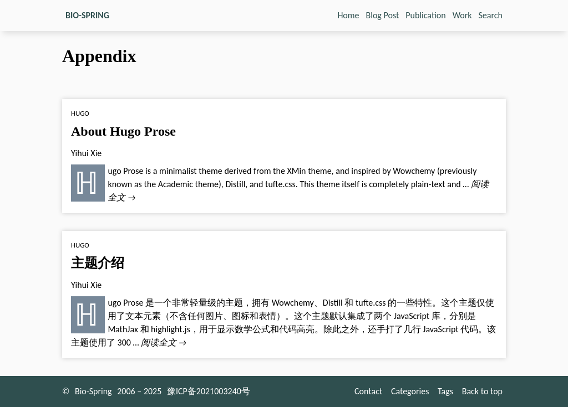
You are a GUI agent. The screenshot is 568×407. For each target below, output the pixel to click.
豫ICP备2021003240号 (208, 391)
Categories (410, 391)
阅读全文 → (163, 342)
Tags (445, 391)
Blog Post (382, 15)
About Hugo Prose (123, 131)
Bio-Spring (93, 391)
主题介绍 (97, 263)
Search (491, 15)
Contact (368, 391)
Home (348, 15)
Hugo (80, 113)
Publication (425, 15)
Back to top (482, 391)
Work (462, 15)
